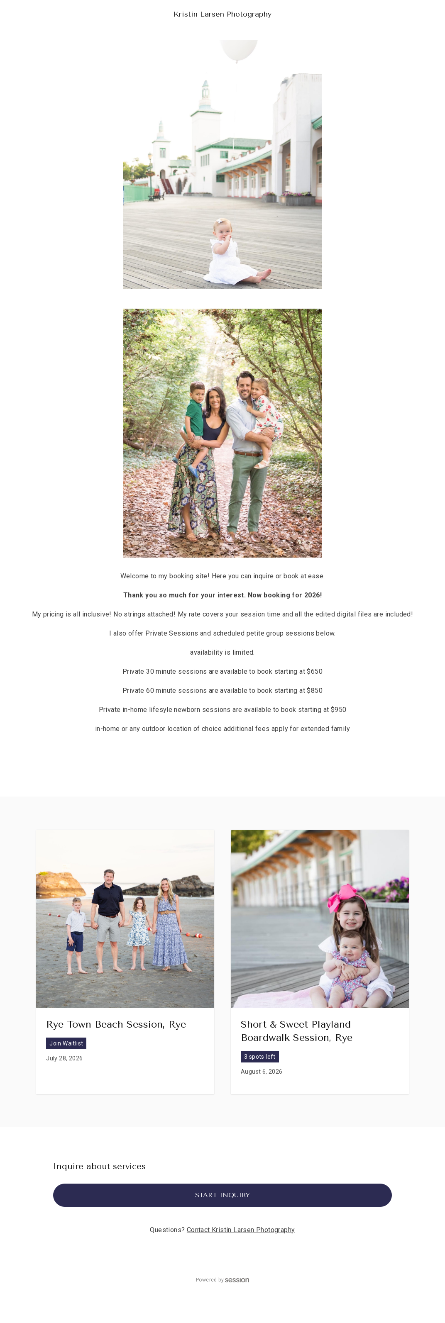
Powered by (222, 1280)
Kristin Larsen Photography (222, 14)
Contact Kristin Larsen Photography (241, 1230)
